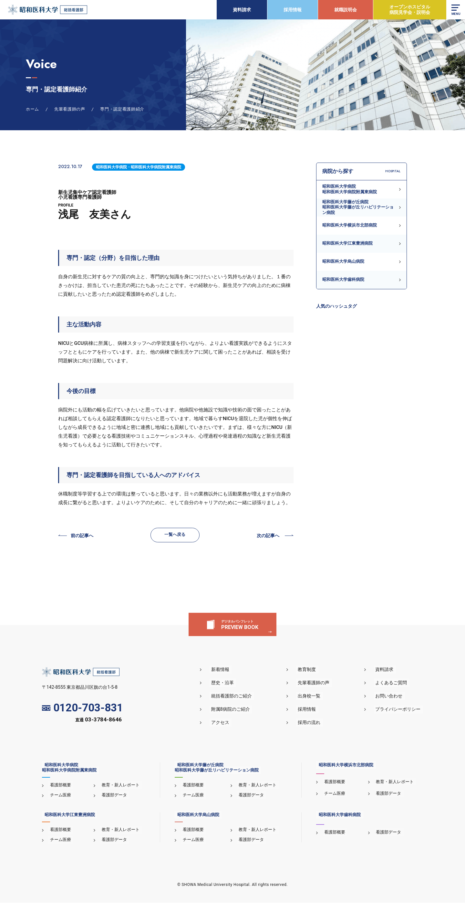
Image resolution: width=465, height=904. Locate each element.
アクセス (231, 724)
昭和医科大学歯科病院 (343, 279)
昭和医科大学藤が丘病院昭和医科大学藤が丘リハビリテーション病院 (358, 207)
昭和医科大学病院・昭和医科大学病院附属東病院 (138, 167)
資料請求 (241, 9)
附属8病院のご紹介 (241, 710)
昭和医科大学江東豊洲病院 (347, 243)
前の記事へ (83, 536)
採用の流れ (315, 724)
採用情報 (292, 9)
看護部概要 (58, 786)
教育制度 (313, 671)
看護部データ (112, 796)
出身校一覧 (315, 697)
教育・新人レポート (119, 786)
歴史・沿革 (233, 684)
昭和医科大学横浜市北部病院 (349, 225)
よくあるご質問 (393, 684)
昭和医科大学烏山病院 (343, 261)
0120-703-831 (82, 709)
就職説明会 (345, 9)
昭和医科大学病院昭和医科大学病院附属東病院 (349, 189)
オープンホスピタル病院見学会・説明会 (409, 9)
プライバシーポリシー (400, 710)
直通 (98, 721)
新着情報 (231, 671)
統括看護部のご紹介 (242, 697)
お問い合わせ (391, 697)
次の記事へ (267, 536)
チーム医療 (58, 796)
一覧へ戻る (175, 535)
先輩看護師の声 (320, 684)
